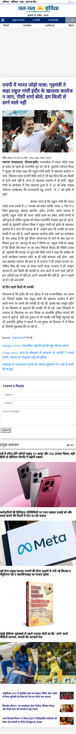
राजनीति (36, 20)
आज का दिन (31, 2)
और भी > (70, 445)
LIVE (70, 20)
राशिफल (15, 2)
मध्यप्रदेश (27, 25)
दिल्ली (6, 25)
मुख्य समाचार (18, 20)
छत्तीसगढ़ (50, 25)
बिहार (71, 25)
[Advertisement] (38, 52)
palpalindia (18, 337)
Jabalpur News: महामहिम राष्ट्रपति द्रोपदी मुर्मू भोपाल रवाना (35, 345)
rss (71, 2)
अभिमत (6, 2)
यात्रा (22, 2)
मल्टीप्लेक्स (53, 20)
